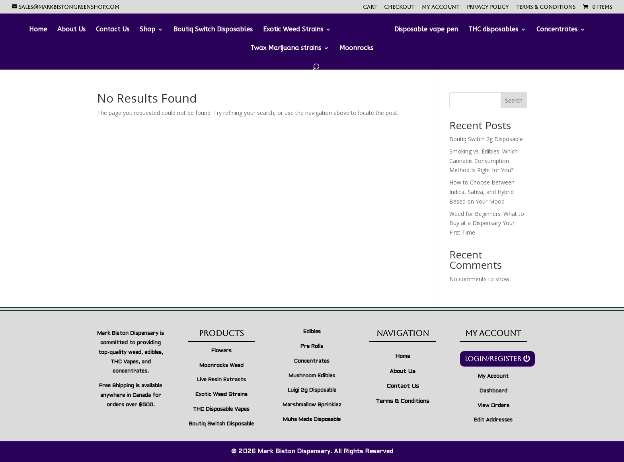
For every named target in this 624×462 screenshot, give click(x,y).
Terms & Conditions (545, 7)
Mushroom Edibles (312, 376)
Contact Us (112, 30)
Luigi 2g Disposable (312, 390)
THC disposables (493, 30)
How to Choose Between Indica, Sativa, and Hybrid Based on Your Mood (482, 192)
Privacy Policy (488, 7)
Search (514, 100)
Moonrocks (356, 48)
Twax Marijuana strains (285, 48)
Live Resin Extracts (221, 380)
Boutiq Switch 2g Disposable (486, 139)
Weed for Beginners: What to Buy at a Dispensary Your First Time (486, 223)
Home (38, 30)
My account (440, 7)
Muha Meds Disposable (312, 419)
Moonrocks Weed (221, 365)
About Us (71, 30)
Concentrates (556, 30)
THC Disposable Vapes (221, 409)
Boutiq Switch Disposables (213, 30)
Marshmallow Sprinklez (312, 405)
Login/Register (493, 359)
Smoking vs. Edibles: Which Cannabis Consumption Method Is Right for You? (483, 161)
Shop (147, 30)
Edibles (312, 332)
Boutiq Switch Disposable (221, 424)
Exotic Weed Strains (293, 30)
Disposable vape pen (426, 30)
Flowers (221, 351)
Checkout (399, 7)
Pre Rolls (311, 346)
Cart (369, 7)
